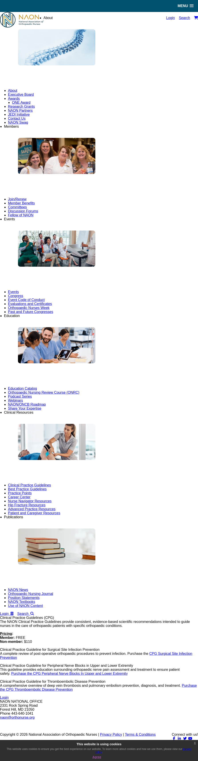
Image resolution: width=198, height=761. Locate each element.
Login (170, 18)
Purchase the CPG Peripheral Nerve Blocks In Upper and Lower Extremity (69, 673)
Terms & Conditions (140, 734)
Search (184, 18)
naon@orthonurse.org (17, 717)
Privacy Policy (111, 734)
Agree (96, 757)
